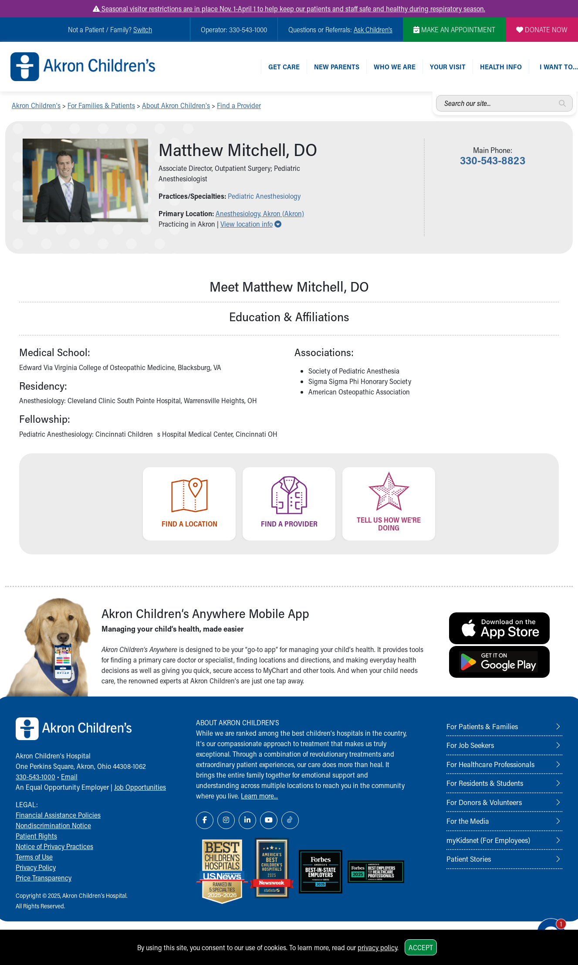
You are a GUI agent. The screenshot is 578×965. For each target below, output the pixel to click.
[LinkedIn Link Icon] (247, 820)
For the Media (467, 821)
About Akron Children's (176, 105)
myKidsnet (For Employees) (488, 840)
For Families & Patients (101, 105)
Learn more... (259, 795)
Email (69, 776)
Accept (421, 947)
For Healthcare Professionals (490, 764)
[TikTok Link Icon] (290, 820)
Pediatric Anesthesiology (264, 195)
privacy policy (377, 947)
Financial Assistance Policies (58, 814)
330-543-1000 (35, 776)
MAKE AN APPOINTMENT (454, 29)
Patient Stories (468, 858)
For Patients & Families (482, 726)
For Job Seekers (470, 745)
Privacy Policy (36, 867)
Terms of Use (34, 856)
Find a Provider (239, 105)
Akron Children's (36, 105)
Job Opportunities (140, 787)
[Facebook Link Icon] (204, 820)
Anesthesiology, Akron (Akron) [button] (260, 213)
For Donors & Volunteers (484, 802)
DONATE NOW (542, 29)
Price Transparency (43, 877)
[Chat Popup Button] (546, 926)
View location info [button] (250, 223)
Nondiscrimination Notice (53, 825)
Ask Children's (373, 29)
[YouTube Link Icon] (268, 820)
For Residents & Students (484, 783)
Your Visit (448, 66)
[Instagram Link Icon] (226, 820)
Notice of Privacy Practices (54, 846)
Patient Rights (36, 835)
